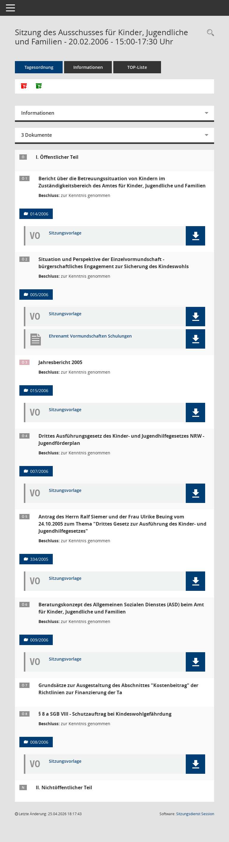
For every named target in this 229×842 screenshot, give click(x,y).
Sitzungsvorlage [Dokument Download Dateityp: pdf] (65, 233)
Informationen (88, 67)
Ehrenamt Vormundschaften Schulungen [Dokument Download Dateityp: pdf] (90, 336)
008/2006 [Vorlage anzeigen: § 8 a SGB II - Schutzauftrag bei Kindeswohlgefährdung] (39, 742)
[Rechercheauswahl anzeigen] (209, 33)
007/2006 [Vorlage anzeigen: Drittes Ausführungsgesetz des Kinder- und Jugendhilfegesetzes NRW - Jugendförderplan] (39, 471)
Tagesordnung (38, 67)
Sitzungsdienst (195, 813)
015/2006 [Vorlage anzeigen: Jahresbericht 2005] (39, 390)
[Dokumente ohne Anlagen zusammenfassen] (38, 86)
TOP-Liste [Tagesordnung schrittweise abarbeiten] (137, 67)
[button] (195, 236)
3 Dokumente (36, 135)
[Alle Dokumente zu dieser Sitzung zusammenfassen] (23, 86)
